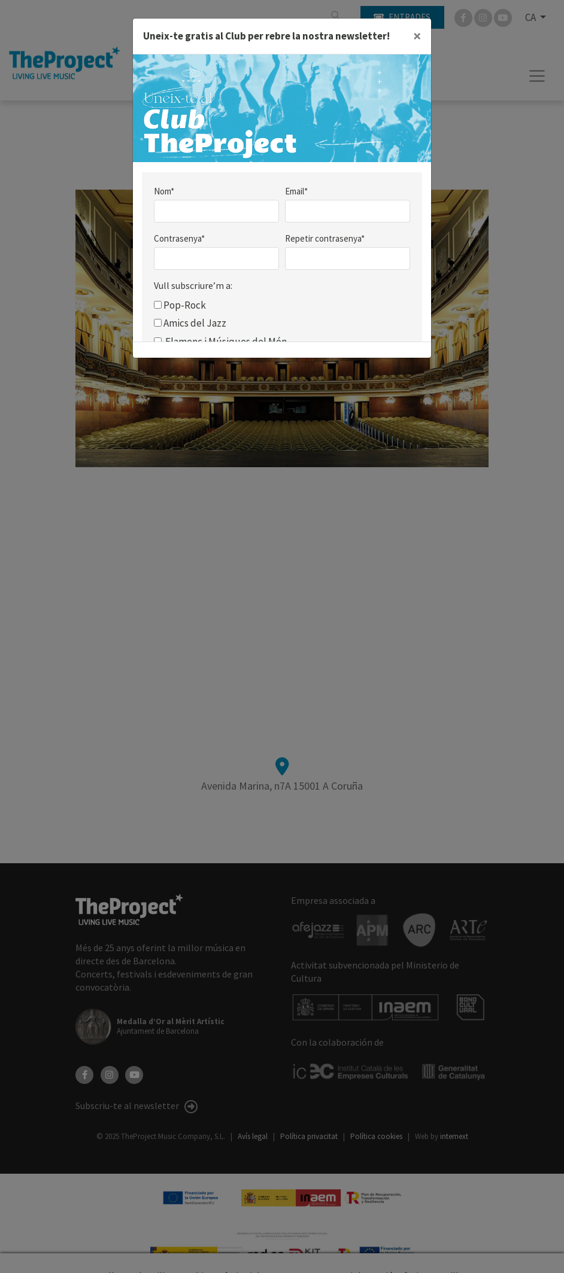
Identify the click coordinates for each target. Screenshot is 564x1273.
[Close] (417, 36)
